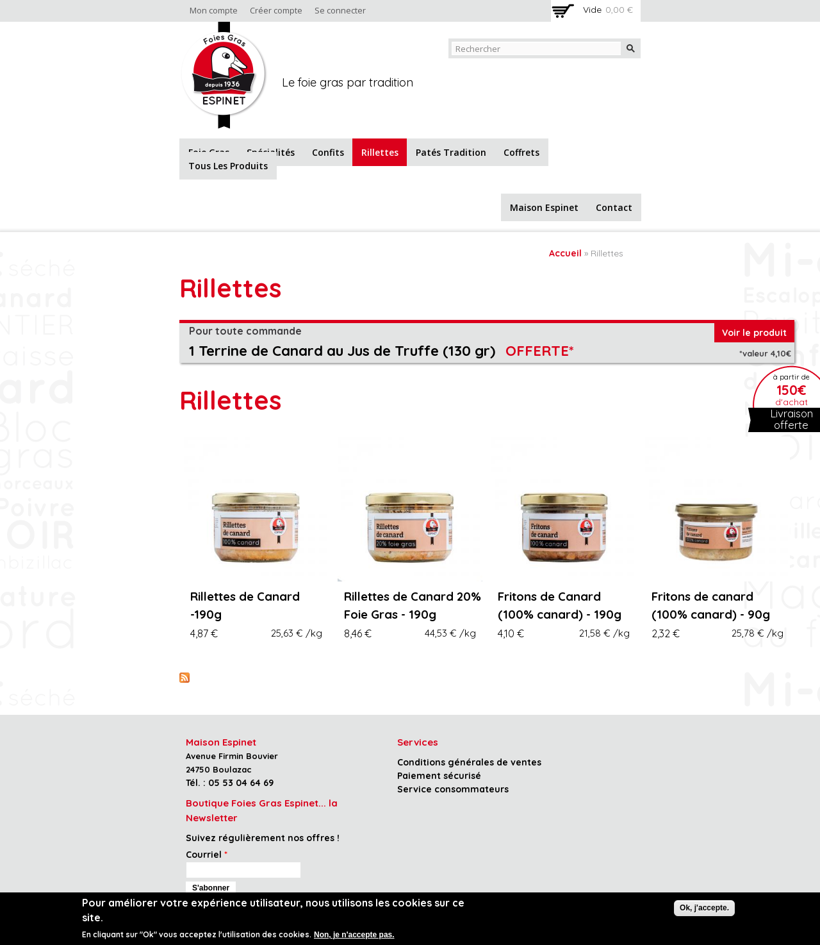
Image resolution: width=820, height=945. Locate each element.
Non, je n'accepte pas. (354, 934)
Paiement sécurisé (439, 776)
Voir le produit (754, 333)
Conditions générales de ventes (469, 762)
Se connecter (340, 10)
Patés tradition (451, 152)
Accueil (565, 253)
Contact (614, 207)
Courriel (206, 854)
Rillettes (379, 152)
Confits (328, 152)
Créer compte (276, 10)
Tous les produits (228, 166)
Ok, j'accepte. (704, 907)
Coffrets (521, 152)
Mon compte (214, 10)
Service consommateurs (453, 789)
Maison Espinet (544, 207)
